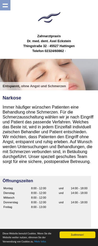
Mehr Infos (40, 241)
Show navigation (5, 5)
